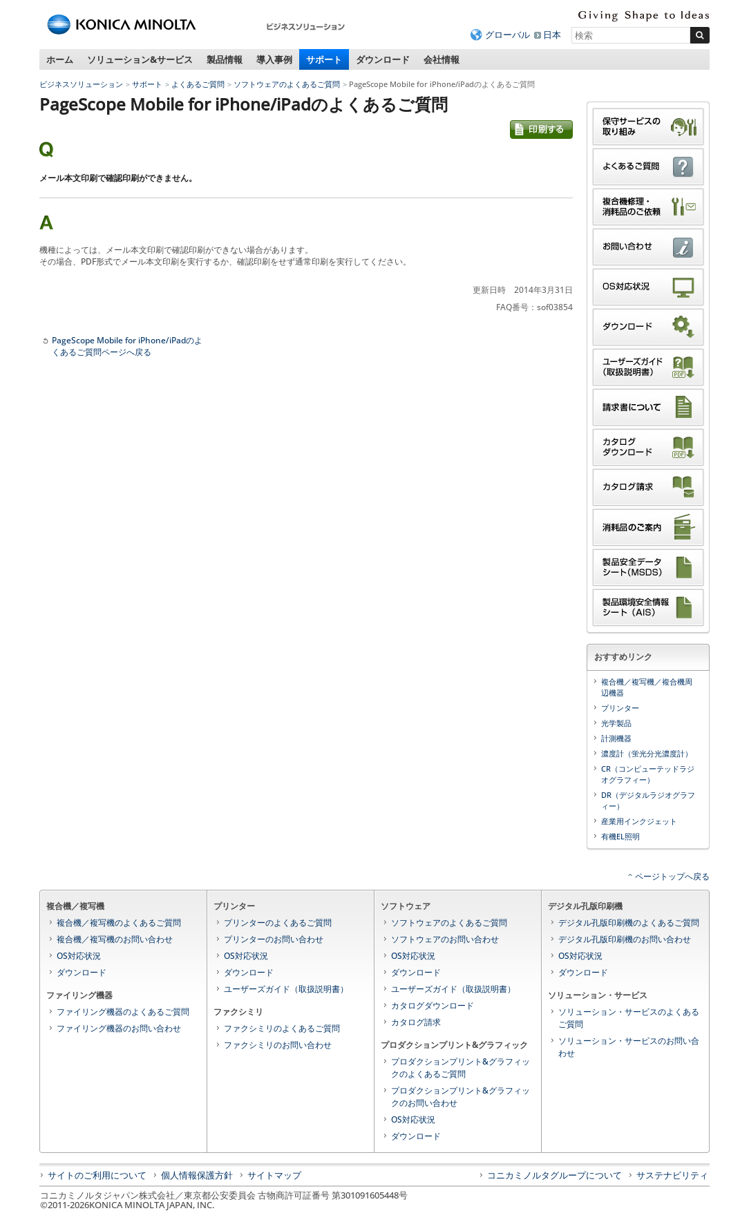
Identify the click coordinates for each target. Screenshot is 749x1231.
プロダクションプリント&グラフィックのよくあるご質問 (460, 1068)
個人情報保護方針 (197, 1175)
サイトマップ (274, 1175)
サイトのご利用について (97, 1175)
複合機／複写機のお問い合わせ (115, 939)
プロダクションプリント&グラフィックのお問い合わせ (460, 1097)
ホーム (59, 59)
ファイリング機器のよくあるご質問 (123, 1012)
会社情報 (441, 59)
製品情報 (225, 59)
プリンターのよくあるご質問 (278, 922)
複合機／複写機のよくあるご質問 (119, 922)
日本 (552, 34)
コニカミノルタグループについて (554, 1175)
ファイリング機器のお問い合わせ (119, 1028)
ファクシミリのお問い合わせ (278, 1045)
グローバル (507, 34)
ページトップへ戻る (672, 876)
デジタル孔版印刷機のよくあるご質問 (628, 922)
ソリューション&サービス (140, 59)
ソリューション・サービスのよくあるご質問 (628, 1018)
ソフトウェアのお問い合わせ (445, 939)
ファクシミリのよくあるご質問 (282, 1028)
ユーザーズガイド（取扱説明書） (286, 989)
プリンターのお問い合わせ (273, 939)
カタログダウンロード (432, 1005)
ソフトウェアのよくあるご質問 (287, 84)
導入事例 (274, 59)
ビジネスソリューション (81, 84)
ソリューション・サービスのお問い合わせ (628, 1047)
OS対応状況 (79, 956)
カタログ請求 (416, 1022)
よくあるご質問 (198, 84)
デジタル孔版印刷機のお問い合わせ (624, 939)
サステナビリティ (672, 1175)
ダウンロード (383, 59)
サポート (324, 59)
